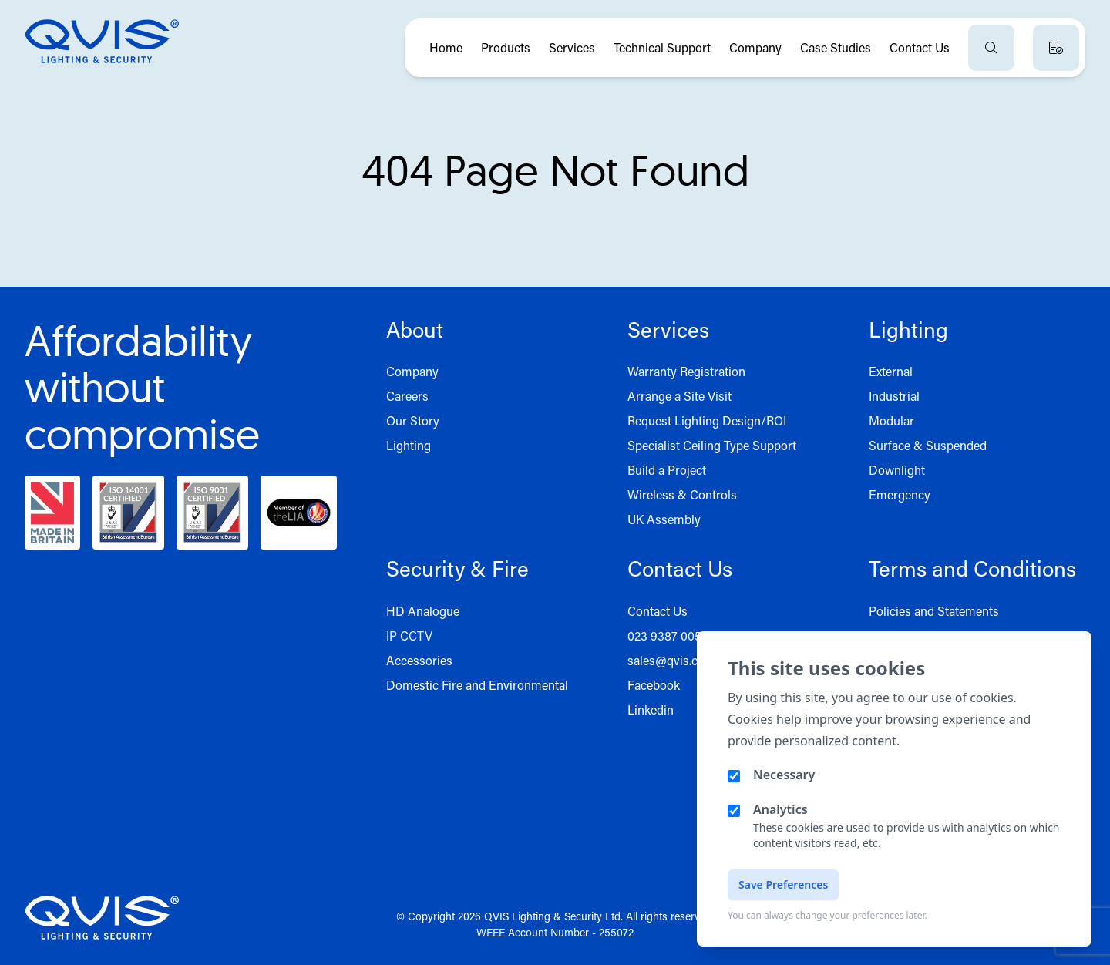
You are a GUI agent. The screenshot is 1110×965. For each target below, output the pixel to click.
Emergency (899, 494)
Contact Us (920, 47)
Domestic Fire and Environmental (477, 685)
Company (755, 47)
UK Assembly (664, 519)
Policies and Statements (934, 611)
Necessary (784, 774)
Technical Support (662, 47)
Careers (407, 396)
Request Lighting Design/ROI (706, 420)
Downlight (897, 470)
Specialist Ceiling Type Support (711, 445)
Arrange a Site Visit (679, 396)
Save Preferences (783, 884)
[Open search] (991, 48)
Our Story (412, 420)
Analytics (780, 809)
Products (505, 47)
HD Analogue (422, 611)
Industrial (894, 396)
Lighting (408, 445)
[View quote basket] (1056, 48)
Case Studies (835, 47)
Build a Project (666, 470)
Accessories (419, 660)
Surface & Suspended (928, 445)
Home (445, 47)
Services (572, 47)
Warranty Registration (686, 371)
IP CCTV (409, 635)
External (891, 371)
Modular (891, 420)
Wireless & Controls (682, 494)
